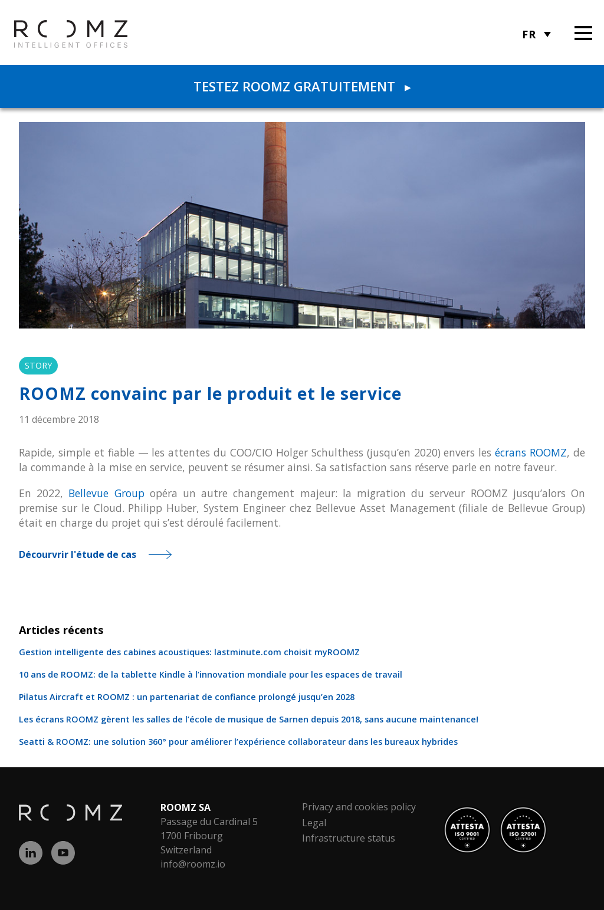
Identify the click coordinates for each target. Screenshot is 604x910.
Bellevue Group (106, 493)
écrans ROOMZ (531, 452)
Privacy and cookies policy (359, 806)
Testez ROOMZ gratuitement (302, 86)
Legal (314, 822)
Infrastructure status (348, 838)
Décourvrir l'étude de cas (77, 554)
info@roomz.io (192, 864)
